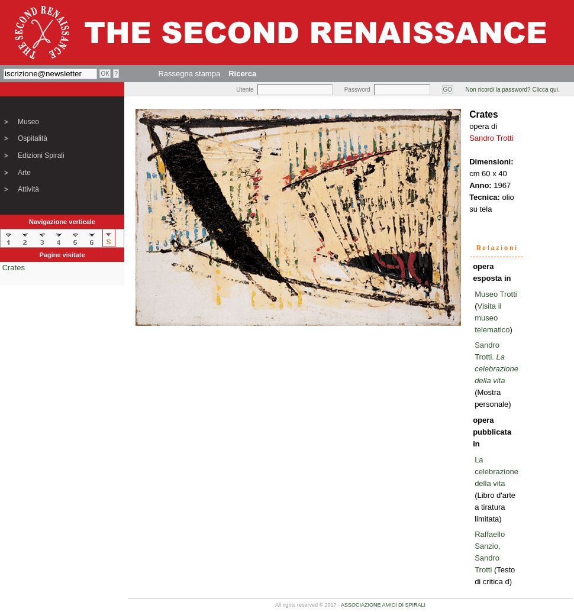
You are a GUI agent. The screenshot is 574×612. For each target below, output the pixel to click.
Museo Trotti (496, 294)
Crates (13, 267)
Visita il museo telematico (492, 318)
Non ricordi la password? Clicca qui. (513, 89)
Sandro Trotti (491, 138)
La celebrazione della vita (496, 471)
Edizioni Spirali (41, 155)
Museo (28, 122)
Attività (28, 189)
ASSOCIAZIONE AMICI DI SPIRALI (383, 605)
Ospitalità (32, 138)
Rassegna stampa (189, 73)
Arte (24, 173)
